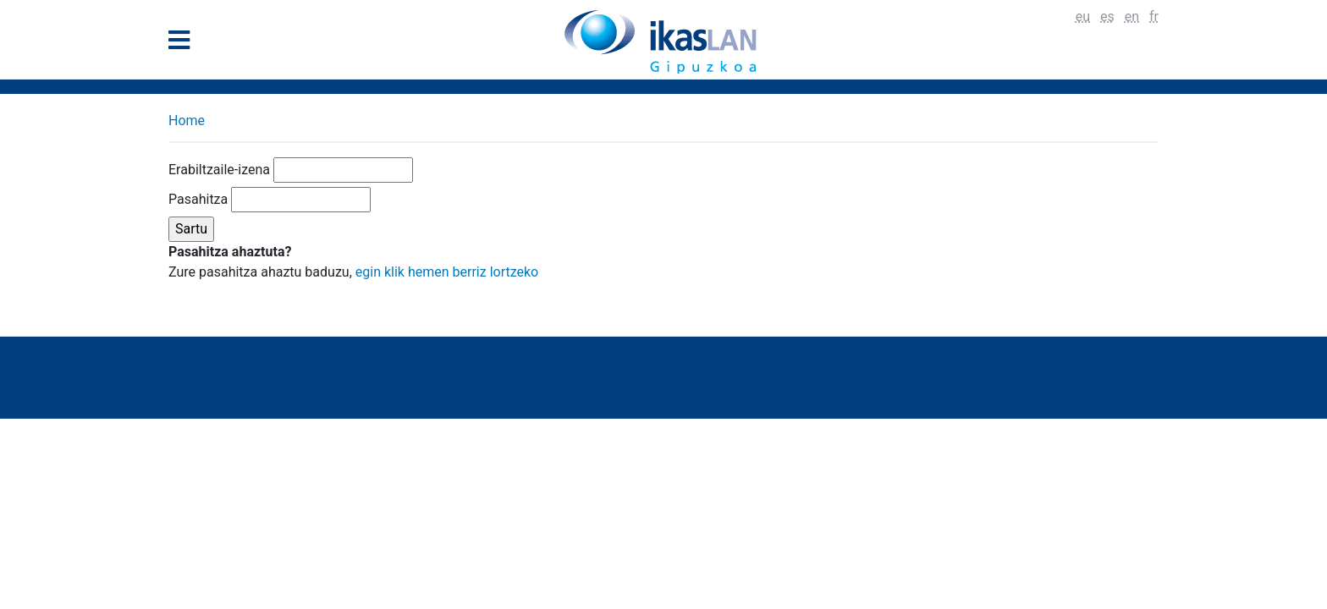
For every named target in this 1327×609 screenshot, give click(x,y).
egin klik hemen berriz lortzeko (446, 272)
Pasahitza (198, 199)
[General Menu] (184, 44)
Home (186, 120)
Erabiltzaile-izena (219, 170)
